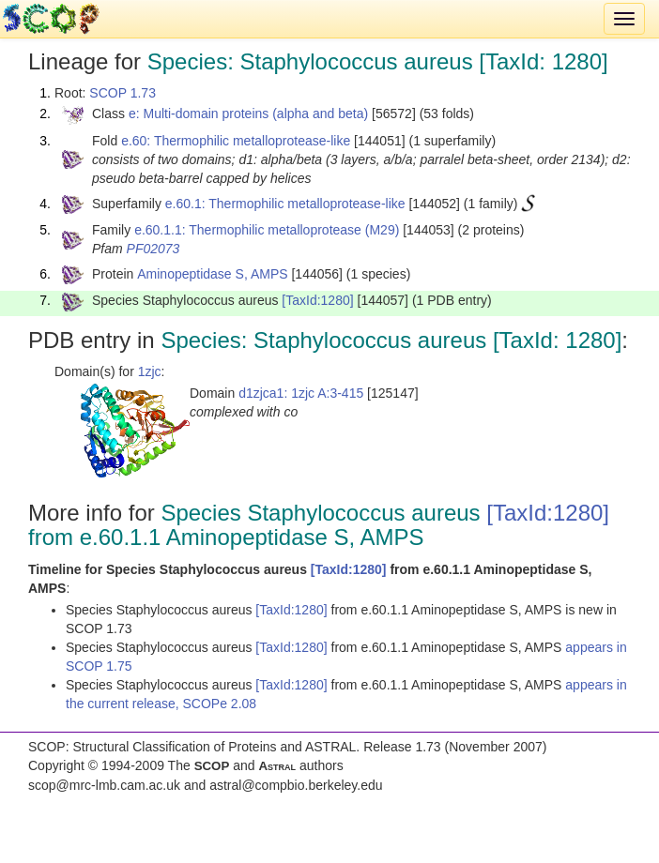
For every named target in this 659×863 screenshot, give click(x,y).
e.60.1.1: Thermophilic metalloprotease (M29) (266, 229)
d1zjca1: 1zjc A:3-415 (300, 393)
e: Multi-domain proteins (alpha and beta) (248, 113)
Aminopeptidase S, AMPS (212, 273)
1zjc (149, 371)
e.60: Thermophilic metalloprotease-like (235, 140)
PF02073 (153, 248)
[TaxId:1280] (317, 300)
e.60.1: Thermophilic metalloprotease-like (285, 203)
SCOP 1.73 (122, 92)
